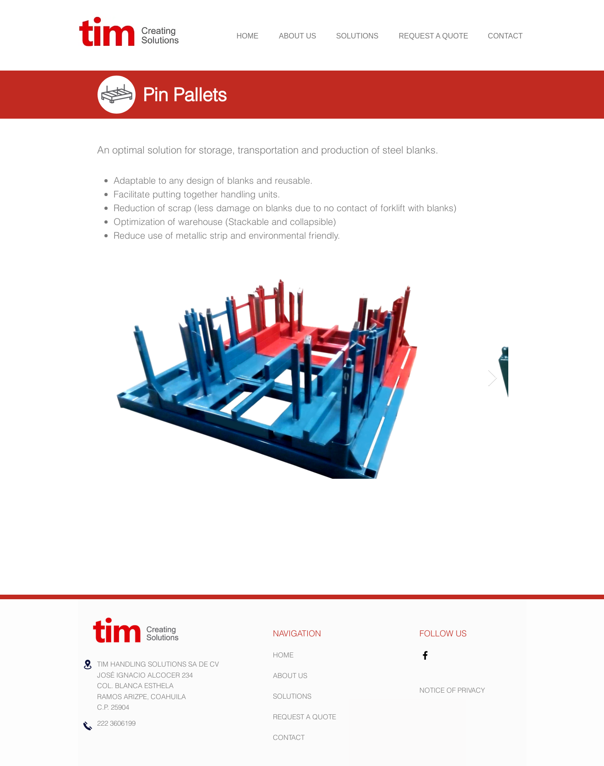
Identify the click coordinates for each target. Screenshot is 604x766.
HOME (283, 655)
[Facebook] (425, 655)
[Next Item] (492, 378)
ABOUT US (290, 675)
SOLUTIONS (292, 696)
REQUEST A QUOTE (304, 716)
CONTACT (289, 737)
